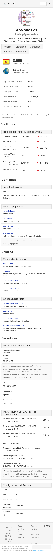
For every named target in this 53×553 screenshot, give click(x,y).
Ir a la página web (25, 34)
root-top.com (8, 264)
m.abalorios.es (9, 211)
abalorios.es (8, 219)
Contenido (35, 46)
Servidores (21, 51)
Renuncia (34, 526)
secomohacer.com (10, 281)
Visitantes (21, 46)
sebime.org (7, 311)
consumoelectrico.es (11, 288)
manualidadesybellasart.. (13, 303)
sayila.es (6, 271)
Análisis (8, 46)
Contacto (21, 532)
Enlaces (7, 51)
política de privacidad (39, 551)
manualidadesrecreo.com (13, 326)
